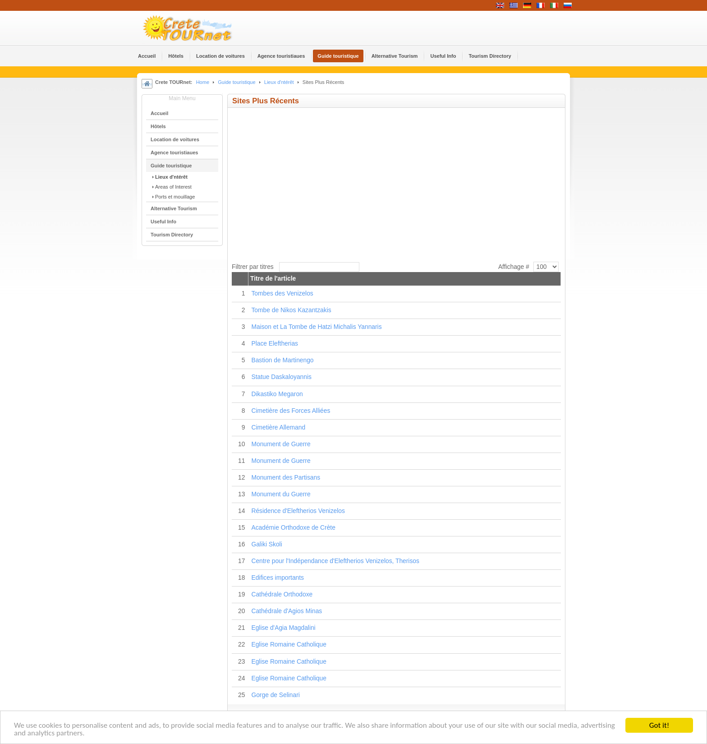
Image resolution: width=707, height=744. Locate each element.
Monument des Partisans (285, 477)
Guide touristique (236, 82)
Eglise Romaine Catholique (288, 644)
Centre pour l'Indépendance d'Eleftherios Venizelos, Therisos (335, 561)
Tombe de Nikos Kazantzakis (291, 310)
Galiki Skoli (266, 544)
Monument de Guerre (280, 444)
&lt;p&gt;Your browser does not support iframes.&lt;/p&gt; (354, 180)
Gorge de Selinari (275, 695)
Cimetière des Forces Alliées (290, 410)
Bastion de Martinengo (282, 360)
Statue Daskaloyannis (281, 377)
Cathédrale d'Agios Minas (286, 611)
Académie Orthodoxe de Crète (293, 527)
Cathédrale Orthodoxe (281, 594)
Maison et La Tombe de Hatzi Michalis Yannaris (316, 326)
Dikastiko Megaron (277, 394)
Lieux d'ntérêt (279, 82)
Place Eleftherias (274, 343)
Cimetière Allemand (278, 427)
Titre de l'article (273, 278)
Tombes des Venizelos (282, 293)
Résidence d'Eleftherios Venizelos (297, 511)
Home (202, 82)
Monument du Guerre (280, 494)
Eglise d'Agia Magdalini (283, 627)
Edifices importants (277, 577)
